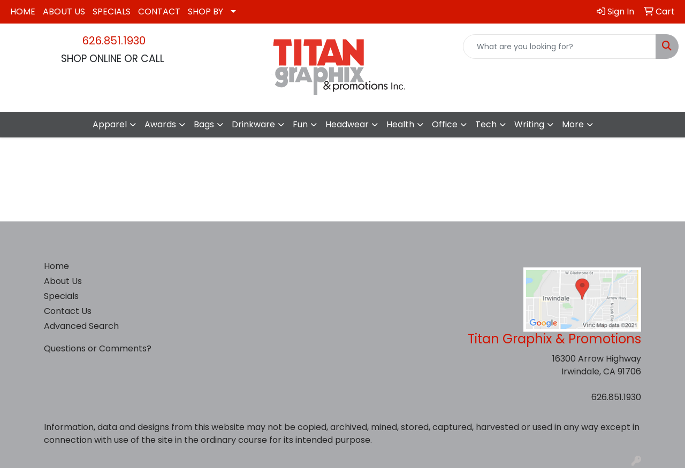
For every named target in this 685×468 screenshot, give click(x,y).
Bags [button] (204, 124)
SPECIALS (112, 11)
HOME (22, 11)
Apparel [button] (110, 124)
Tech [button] (486, 124)
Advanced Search (81, 326)
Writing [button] (529, 124)
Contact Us (68, 311)
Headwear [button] (347, 124)
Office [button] (445, 124)
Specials (61, 296)
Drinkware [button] (253, 124)
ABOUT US (64, 11)
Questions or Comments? (97, 348)
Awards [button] (160, 124)
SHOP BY (205, 11)
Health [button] (400, 124)
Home (56, 266)
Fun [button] (300, 124)
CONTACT (159, 11)
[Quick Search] (559, 46)
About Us (63, 281)
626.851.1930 (114, 40)
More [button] (573, 124)
